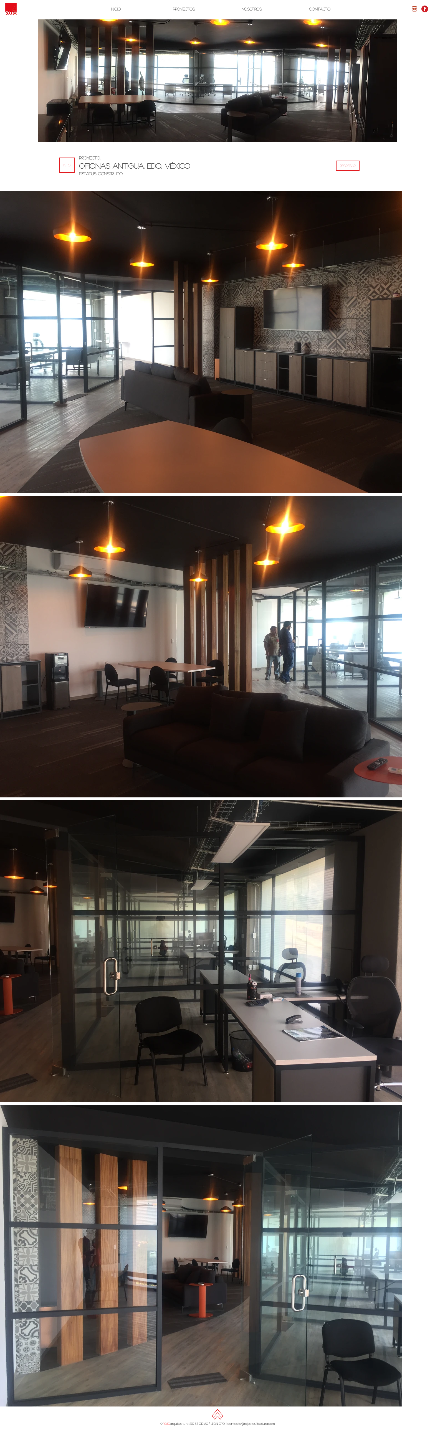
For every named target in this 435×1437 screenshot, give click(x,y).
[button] (67, 165)
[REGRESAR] (348, 166)
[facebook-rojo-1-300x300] (425, 9)
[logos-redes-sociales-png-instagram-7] (414, 9)
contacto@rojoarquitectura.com (251, 1423)
